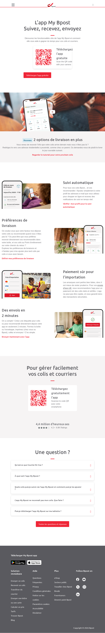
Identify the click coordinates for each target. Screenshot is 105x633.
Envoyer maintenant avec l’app (15, 336)
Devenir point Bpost (62, 599)
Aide (35, 570)
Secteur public (60, 582)
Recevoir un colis (18, 585)
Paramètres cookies (41, 604)
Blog (13, 620)
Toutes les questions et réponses (52, 524)
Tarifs (13, 611)
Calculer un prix (17, 607)
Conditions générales (42, 591)
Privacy (36, 586)
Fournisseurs (59, 595)
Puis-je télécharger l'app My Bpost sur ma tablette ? (38, 511)
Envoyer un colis (18, 581)
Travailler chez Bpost (63, 586)
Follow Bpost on (84, 570)
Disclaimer (37, 612)
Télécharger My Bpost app (24, 555)
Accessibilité (38, 608)
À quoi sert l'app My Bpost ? (27, 475)
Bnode (57, 591)
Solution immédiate (16, 572)
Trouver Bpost (17, 615)
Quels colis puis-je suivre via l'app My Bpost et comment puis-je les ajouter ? (48, 488)
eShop (57, 578)
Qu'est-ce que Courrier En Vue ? (29, 464)
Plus (56, 570)
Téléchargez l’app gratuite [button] (37, 75)
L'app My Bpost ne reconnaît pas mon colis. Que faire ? (39, 500)
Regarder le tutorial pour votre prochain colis (52, 154)
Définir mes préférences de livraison (18, 258)
